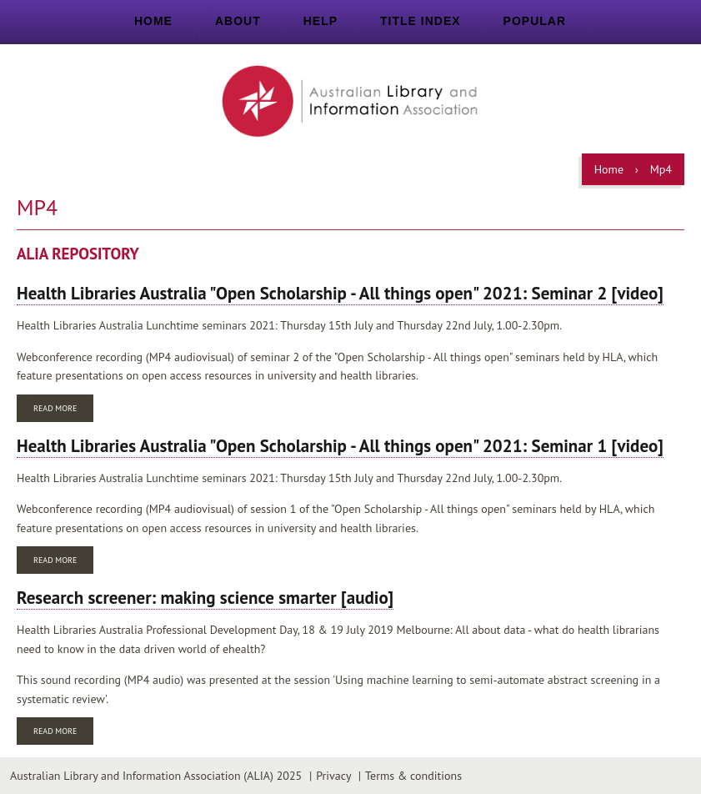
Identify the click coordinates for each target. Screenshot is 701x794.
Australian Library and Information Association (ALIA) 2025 (156, 775)
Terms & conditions (413, 775)
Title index (420, 21)
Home (153, 21)
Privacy (333, 775)
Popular (534, 21)
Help (320, 21)
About (238, 21)
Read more (63, 410)
